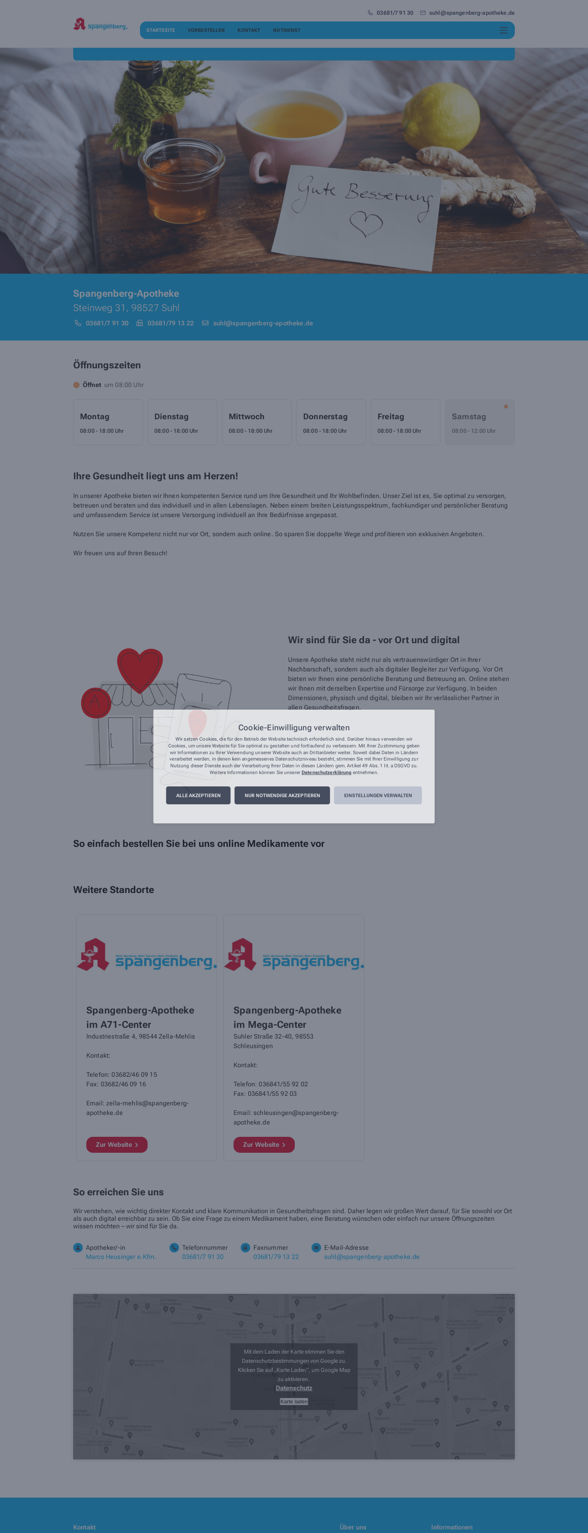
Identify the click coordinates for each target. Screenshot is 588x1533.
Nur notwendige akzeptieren (282, 795)
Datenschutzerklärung (326, 772)
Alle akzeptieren (198, 795)
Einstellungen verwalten (378, 795)
